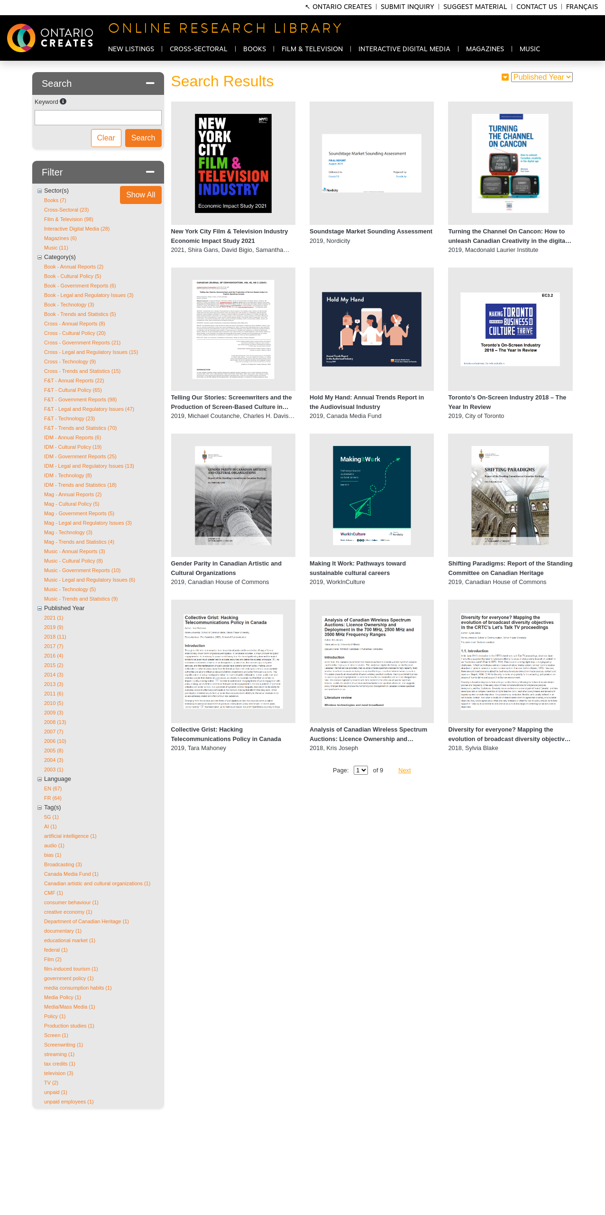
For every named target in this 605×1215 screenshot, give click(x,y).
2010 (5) (54, 703)
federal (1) (56, 950)
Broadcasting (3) (63, 864)
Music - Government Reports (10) (82, 570)
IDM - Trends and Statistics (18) (80, 485)
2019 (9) (54, 627)
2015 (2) (54, 665)
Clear (106, 138)
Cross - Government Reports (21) (82, 342)
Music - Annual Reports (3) (74, 551)
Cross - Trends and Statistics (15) (82, 371)
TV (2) (51, 1082)
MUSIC (530, 49)
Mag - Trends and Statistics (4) (79, 542)
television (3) (58, 1073)
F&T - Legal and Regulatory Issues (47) (89, 409)
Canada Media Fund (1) (71, 874)
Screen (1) (56, 1035)
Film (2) (53, 959)
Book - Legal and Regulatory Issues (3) (89, 295)
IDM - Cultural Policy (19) (72, 447)
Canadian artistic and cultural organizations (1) (97, 883)
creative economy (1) (68, 912)
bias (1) (52, 855)
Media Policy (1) (62, 997)
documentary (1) (63, 931)
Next (404, 770)
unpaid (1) (55, 1092)
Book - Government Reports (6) (80, 285)
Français (582, 7)
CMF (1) (53, 893)
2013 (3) (54, 684)
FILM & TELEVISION (312, 49)
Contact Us (536, 7)
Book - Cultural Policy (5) (72, 276)
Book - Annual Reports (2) (73, 266)
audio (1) (54, 845)
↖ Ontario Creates (339, 7)
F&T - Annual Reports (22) (74, 380)
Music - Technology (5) (70, 589)
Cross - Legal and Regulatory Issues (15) (91, 352)
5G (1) (51, 817)
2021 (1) (54, 618)
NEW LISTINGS (131, 49)
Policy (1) (54, 1016)
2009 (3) (54, 712)
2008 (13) (55, 722)
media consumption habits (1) (78, 988)
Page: (340, 770)
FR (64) (53, 798)
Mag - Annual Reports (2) (73, 494)
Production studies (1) (69, 1026)
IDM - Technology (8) (68, 475)
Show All (140, 195)
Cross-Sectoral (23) (66, 210)
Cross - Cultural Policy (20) (75, 333)
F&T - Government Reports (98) (80, 399)
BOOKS (254, 49)
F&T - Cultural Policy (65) (73, 390)
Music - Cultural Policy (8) (73, 561)
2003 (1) (54, 769)
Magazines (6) (60, 238)
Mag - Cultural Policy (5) (72, 504)
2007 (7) (54, 731)
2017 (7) (54, 646)
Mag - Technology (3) (68, 532)
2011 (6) (54, 693)
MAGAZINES (485, 49)
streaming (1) (59, 1054)
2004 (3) (54, 760)
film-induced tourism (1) (71, 969)
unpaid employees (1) (69, 1101)
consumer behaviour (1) (71, 902)
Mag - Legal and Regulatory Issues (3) (88, 523)
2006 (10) (55, 741)
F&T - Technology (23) (69, 418)
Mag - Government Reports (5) (79, 513)
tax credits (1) (59, 1064)
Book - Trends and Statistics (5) (80, 314)
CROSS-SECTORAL (199, 49)
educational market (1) (69, 940)
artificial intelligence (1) (70, 836)
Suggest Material (475, 7)
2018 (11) (55, 637)
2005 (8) (54, 750)
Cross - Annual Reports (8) (74, 323)
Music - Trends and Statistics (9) (81, 599)
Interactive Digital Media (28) (77, 229)
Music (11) (56, 247)
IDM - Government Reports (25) (80, 456)
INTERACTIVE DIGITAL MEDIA (404, 49)
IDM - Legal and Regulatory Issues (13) (89, 466)
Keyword (46, 101)
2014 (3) (54, 674)
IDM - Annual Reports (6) (72, 437)
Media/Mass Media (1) (69, 1007)
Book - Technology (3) (69, 304)
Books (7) (55, 200)
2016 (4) (54, 656)
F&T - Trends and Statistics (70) (80, 428)
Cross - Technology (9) (70, 361)
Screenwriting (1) (63, 1045)
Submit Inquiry (407, 7)
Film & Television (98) (68, 219)
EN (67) (53, 788)
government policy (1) (69, 978)
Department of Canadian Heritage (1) (86, 921)
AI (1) (50, 826)
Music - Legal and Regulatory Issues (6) (89, 580)
